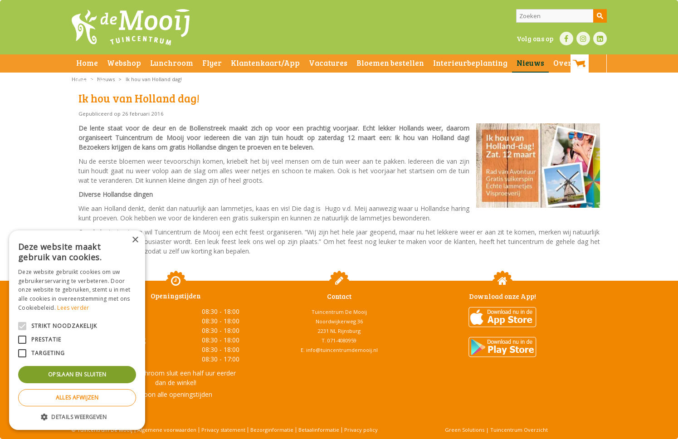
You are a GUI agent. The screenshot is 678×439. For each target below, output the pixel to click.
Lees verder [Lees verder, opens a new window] (73, 308)
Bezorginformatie (271, 429)
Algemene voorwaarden (166, 429)
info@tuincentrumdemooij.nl (342, 349)
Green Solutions (464, 429)
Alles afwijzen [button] (77, 397)
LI (600, 38)
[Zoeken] (561, 16)
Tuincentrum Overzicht (519, 429)
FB (566, 38)
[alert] (77, 330)
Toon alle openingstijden (176, 394)
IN (583, 38)
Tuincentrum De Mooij (339, 311)
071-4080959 (341, 340)
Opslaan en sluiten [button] (77, 374)
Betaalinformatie (318, 429)
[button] (77, 416)
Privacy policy (361, 429)
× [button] (135, 240)
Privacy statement (223, 429)
